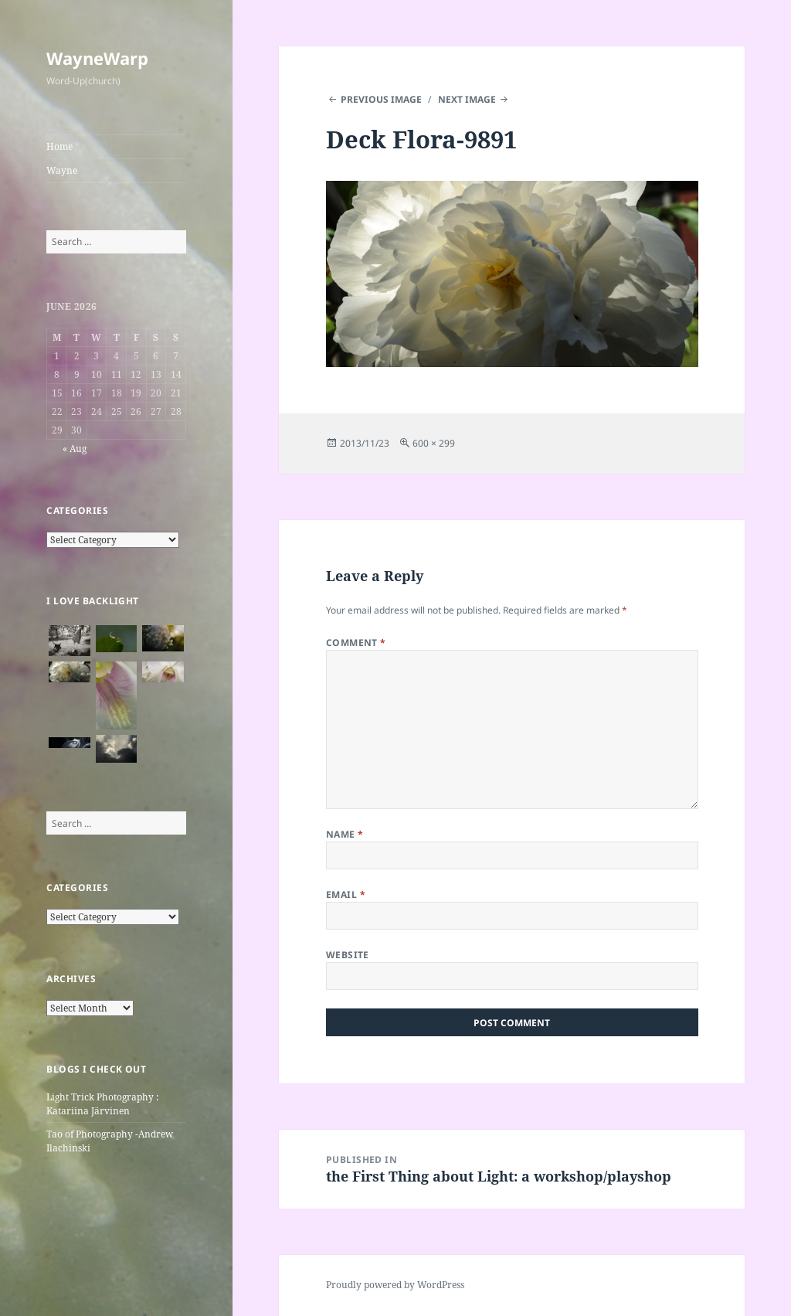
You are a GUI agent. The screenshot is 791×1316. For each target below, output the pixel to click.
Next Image (467, 99)
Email (345, 894)
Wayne (61, 170)
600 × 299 (433, 443)
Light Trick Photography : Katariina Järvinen (102, 1103)
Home (59, 146)
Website (347, 954)
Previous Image (381, 99)
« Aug (75, 448)
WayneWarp (97, 58)
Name (345, 834)
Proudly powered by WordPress (395, 1284)
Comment (356, 642)
